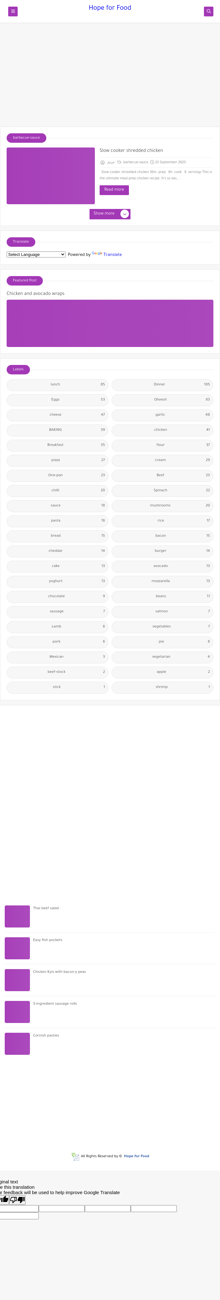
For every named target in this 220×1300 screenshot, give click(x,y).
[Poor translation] (17, 1200)
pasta (78, 521)
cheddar (77, 551)
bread (78, 536)
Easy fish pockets (47, 941)
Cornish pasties (46, 1036)
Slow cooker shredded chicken (131, 151)
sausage (77, 612)
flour (183, 445)
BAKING (77, 430)
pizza (78, 460)
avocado (181, 566)
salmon (182, 612)
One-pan (76, 475)
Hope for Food (110, 8)
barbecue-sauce (132, 163)
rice (184, 521)
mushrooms (180, 506)
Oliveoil (182, 400)
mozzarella (181, 581)
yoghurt (77, 581)
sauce (78, 506)
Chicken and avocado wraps (36, 294)
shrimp (183, 687)
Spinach (182, 491)
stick (79, 687)
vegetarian (181, 657)
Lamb (78, 627)
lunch (78, 385)
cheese (77, 415)
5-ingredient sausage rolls (55, 1004)
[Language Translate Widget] (36, 254)
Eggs (78, 400)
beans (183, 596)
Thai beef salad (46, 909)
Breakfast (76, 445)
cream (182, 460)
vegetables (181, 627)
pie (184, 642)
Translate (107, 255)
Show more (111, 214)
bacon (182, 536)
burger (182, 551)
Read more (114, 190)
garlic (182, 415)
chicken (182, 430)
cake (78, 566)
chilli (78, 491)
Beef (183, 475)
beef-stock (76, 672)
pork (79, 642)
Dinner (182, 385)
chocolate (76, 596)
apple (183, 672)
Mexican (77, 657)
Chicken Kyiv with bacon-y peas (59, 972)
